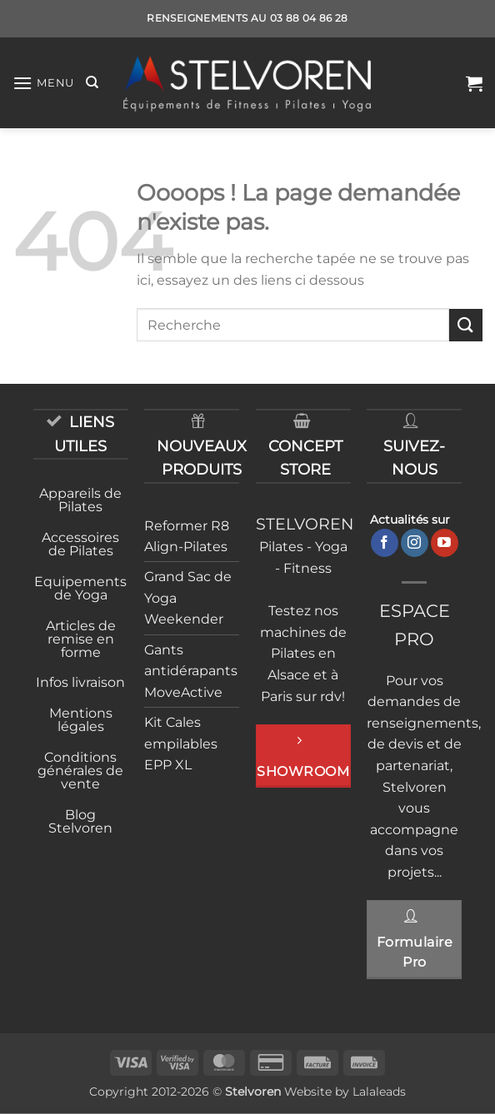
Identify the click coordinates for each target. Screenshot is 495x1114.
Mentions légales (80, 719)
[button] (43, 82)
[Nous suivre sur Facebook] (384, 543)
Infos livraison (80, 682)
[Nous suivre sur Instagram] (414, 543)
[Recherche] (92, 82)
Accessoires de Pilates (80, 544)
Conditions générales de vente (80, 770)
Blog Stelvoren (80, 821)
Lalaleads (379, 1091)
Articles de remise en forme (81, 639)
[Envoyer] (465, 325)
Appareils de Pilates (80, 500)
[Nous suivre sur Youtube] (444, 543)
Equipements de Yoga (80, 588)
